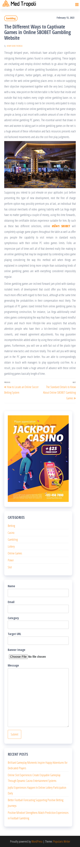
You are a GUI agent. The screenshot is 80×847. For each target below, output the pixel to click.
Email (38, 606)
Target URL (38, 638)
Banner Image (33, 653)
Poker (11, 560)
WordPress (37, 841)
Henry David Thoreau (14, 46)
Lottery (11, 546)
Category (38, 622)
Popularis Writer (61, 841)
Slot (10, 567)
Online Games (15, 553)
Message (38, 695)
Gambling (11, 18)
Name (38, 590)
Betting (11, 525)
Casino (11, 532)
